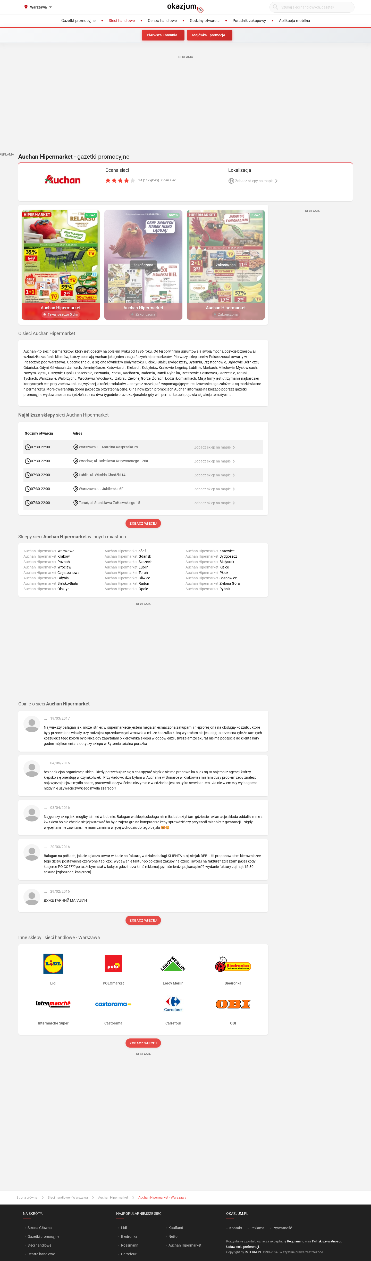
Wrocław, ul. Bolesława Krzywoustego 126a (113, 461)
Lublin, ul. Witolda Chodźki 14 (102, 475)
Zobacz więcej (143, 523)
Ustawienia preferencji (242, 1247)
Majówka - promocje (208, 35)
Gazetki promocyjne (43, 1236)
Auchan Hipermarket (113, 1197)
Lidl (124, 1228)
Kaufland (175, 1228)
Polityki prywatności (326, 1241)
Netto (173, 1236)
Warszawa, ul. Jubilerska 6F (101, 488)
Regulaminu (295, 1241)
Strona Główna (40, 1228)
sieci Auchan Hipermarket (63, 415)
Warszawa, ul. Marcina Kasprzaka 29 (108, 447)
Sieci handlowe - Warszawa (68, 1197)
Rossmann (129, 1245)
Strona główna (26, 1197)
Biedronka (129, 1236)
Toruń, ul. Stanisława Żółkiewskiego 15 (109, 502)
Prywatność (282, 1228)
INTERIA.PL (253, 1252)
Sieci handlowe (39, 1245)
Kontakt (235, 1228)
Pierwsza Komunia (162, 35)
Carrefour (129, 1254)
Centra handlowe (41, 1254)
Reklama (257, 1228)
